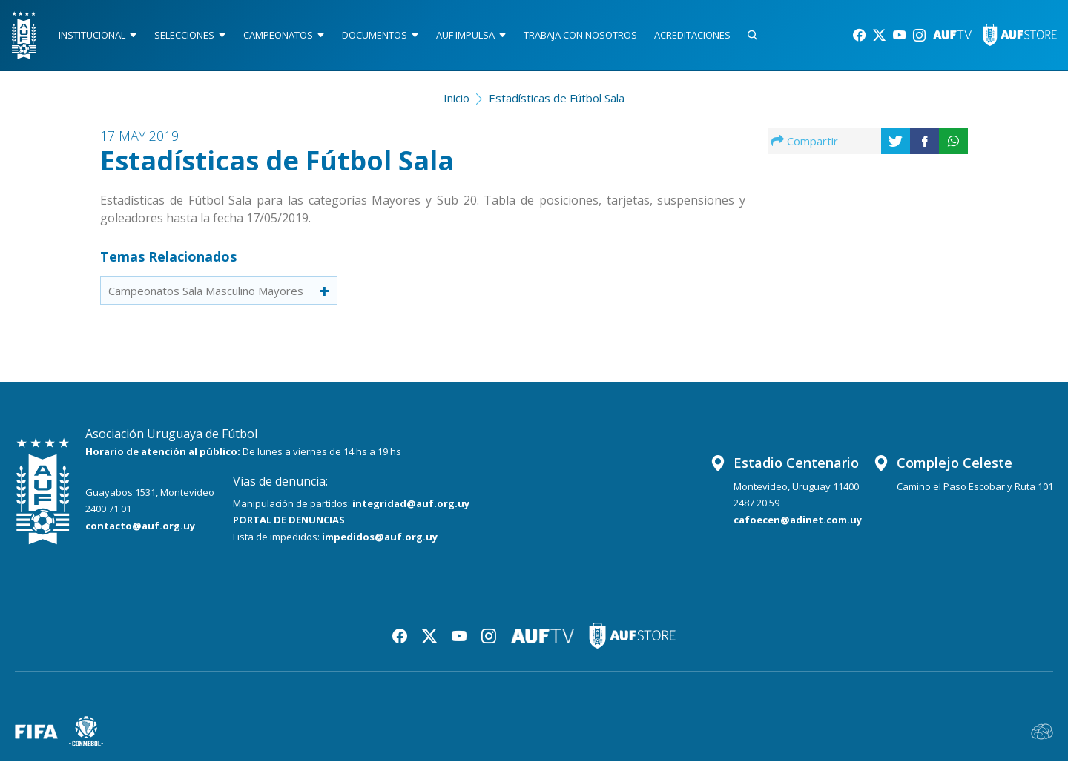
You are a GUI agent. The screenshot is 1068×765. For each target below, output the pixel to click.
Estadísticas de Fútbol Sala (556, 100)
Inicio (456, 100)
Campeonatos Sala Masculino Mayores (205, 293)
